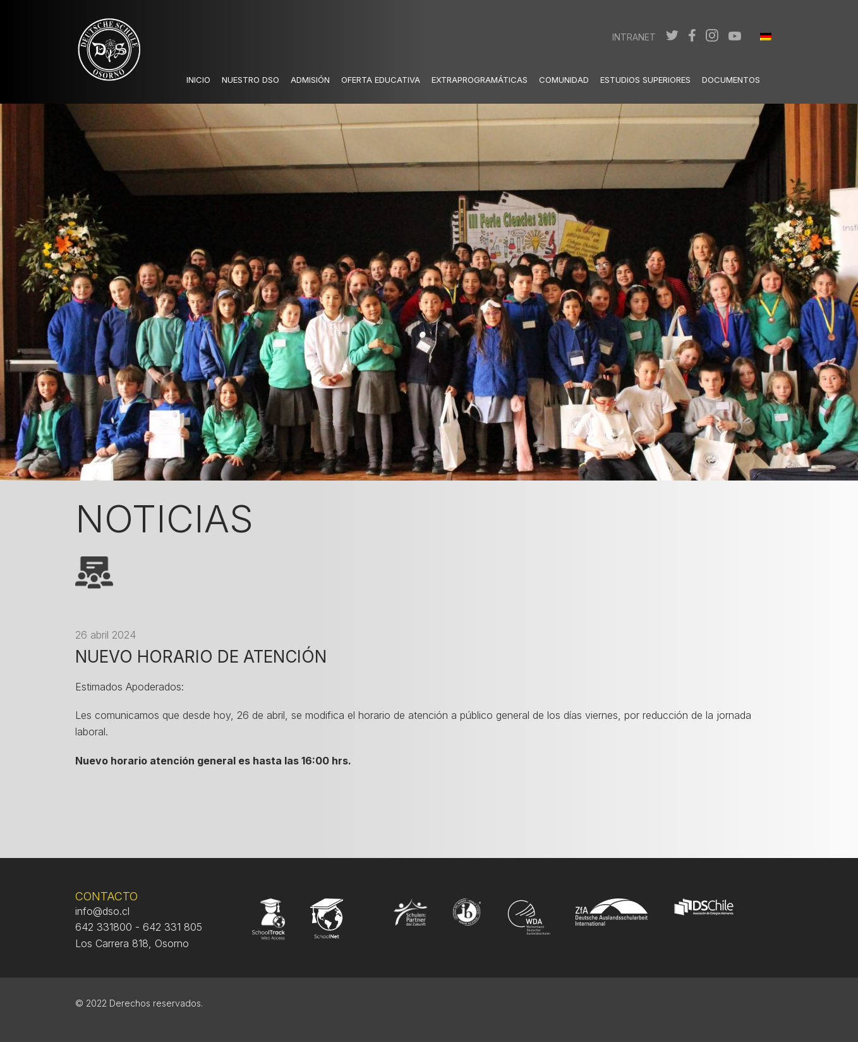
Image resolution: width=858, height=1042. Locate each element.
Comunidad (564, 80)
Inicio (198, 80)
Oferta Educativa (380, 80)
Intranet (634, 37)
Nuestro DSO (250, 80)
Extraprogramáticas (480, 80)
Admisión (310, 80)
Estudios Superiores (645, 80)
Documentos (731, 80)
